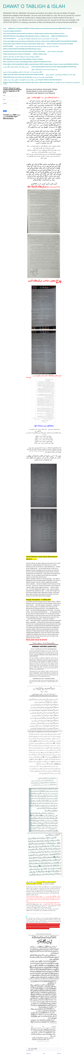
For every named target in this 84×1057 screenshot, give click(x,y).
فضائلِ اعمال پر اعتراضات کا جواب (55, 51)
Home (4, 28)
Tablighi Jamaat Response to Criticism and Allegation (17, 54)
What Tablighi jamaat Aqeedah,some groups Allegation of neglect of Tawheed (23, 59)
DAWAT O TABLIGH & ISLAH (34, 6)
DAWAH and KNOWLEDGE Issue (59, 36)
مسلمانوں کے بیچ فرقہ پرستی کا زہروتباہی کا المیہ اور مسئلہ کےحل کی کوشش (21, 56)
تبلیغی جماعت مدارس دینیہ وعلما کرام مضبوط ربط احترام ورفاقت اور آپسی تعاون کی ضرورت (36, 46)
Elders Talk (31, 1050)
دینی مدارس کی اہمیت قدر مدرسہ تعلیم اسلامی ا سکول (44, 69)
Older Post (59, 1053)
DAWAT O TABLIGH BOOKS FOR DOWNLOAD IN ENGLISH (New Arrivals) (22, 48)
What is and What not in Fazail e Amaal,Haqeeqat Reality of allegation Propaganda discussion (27, 61)
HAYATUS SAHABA (8, 46)
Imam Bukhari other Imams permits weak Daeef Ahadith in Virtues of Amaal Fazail (24, 51)
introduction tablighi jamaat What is (12, 31)
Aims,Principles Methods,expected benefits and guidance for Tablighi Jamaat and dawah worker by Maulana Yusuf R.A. (34, 33)
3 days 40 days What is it (9, 38)
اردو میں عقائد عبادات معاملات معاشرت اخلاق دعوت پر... (16, 66)
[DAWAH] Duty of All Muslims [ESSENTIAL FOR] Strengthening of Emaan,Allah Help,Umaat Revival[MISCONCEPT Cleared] (39, 28)
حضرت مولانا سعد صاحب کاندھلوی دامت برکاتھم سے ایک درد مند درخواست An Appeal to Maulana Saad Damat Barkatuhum (32, 79)
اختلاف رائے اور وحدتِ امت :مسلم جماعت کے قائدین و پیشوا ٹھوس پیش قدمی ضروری (22, 72)
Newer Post (28, 1053)
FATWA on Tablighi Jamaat (40, 54)
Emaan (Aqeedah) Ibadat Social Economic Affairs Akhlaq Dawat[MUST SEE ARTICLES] (54, 66)
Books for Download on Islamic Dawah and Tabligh (60, 43)
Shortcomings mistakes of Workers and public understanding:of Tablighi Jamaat (24, 43)
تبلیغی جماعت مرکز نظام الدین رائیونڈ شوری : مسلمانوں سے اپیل (60, 74)
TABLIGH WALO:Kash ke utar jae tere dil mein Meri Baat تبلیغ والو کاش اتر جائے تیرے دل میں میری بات (28, 77)
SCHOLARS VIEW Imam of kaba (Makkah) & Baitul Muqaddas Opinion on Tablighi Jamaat (26, 36)
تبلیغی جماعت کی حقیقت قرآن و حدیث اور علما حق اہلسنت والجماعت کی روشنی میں (38, 38)
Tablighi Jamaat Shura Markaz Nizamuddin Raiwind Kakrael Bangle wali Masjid (23, 74)
